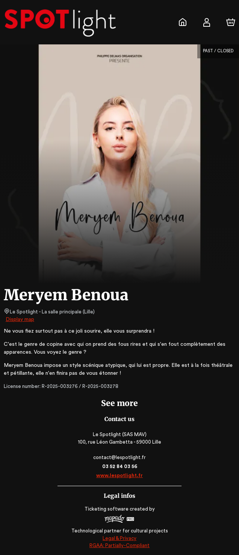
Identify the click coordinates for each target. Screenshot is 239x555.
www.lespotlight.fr (119, 475)
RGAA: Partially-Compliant (119, 545)
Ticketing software (107, 509)
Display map (20, 319)
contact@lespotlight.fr (119, 457)
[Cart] (230, 22)
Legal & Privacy (119, 538)
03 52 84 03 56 (119, 466)
